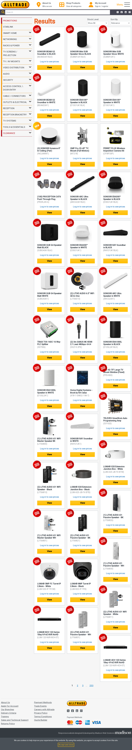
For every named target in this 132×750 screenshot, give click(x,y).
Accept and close (66, 745)
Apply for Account (9, 706)
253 (91, 685)
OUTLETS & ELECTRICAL (15, 102)
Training (5, 716)
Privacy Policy (40, 713)
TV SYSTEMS (9, 120)
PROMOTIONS (10, 20)
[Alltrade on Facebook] (121, 12)
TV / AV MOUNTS (11, 61)
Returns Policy (8, 723)
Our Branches (7, 709)
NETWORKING (10, 39)
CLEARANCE (9, 133)
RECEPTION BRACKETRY (15, 114)
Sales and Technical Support (14, 720)
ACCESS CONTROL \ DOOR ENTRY (13, 88)
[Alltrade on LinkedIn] (125, 12)
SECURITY (8, 80)
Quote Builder (40, 720)
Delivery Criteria (8, 713)
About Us (5, 702)
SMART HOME (10, 33)
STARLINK (8, 27)
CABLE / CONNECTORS (14, 96)
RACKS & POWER (11, 45)
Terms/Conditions (43, 716)
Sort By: (114, 19)
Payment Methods (43, 702)
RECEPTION (8, 108)
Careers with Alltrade (44, 709)
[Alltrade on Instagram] (129, 12)
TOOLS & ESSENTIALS (14, 127)
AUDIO (6, 74)
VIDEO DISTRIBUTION (13, 67)
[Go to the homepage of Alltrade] (15, 4)
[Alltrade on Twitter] (117, 12)
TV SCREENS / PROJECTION (10, 53)
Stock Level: (93, 19)
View (49, 67)
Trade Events (40, 706)
